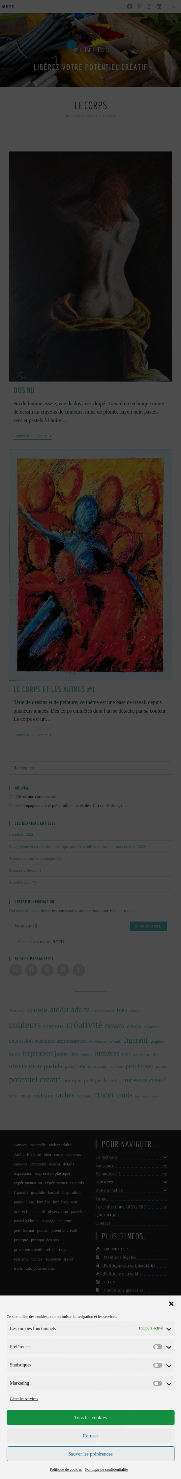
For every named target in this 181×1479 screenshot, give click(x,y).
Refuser (90, 1435)
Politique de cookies (66, 1469)
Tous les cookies (90, 1417)
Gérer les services (24, 1398)
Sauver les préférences (90, 1454)
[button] (171, 1303)
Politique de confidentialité (106, 1469)
